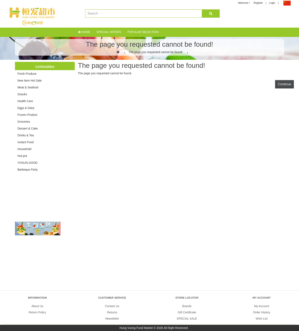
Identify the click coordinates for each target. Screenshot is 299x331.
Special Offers (108, 32)
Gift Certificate (187, 312)
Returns (112, 312)
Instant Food (25, 142)
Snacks (22, 94)
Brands (186, 306)
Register (258, 2)
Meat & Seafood (27, 87)
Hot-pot (22, 156)
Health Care (25, 101)
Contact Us (112, 306)
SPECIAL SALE (187, 318)
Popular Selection (143, 32)
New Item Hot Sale (29, 80)
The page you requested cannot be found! (156, 52)
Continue (284, 84)
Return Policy (37, 312)
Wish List (262, 318)
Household (24, 149)
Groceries (23, 121)
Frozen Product (27, 114)
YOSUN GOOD (27, 162)
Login (272, 2)
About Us (37, 306)
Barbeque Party (27, 169)
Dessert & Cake (27, 128)
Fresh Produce (27, 73)
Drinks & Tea (25, 135)
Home (84, 32)
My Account (261, 306)
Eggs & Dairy (25, 108)
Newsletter (112, 318)
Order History (261, 312)
